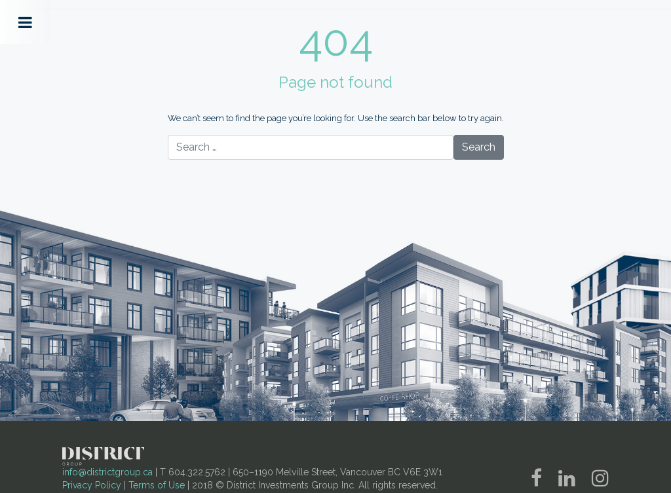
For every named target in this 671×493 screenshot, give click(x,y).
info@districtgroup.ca (107, 472)
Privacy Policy (91, 485)
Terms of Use (156, 485)
